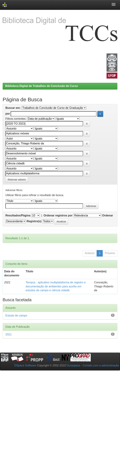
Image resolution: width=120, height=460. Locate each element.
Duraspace (73, 365)
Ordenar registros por (58, 215)
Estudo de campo (16, 315)
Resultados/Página (17, 215)
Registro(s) (34, 221)
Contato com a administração (101, 365)
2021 (8, 334)
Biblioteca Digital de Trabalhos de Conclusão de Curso (41, 85)
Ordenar (107, 215)
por (7, 113)
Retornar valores (17, 179)
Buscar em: (13, 107)
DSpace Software (25, 365)
